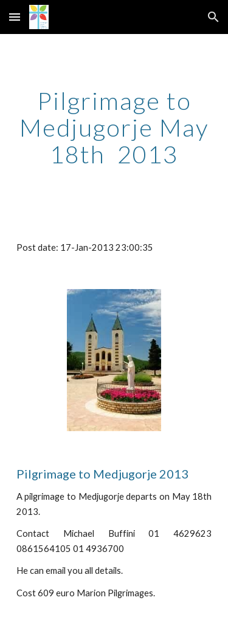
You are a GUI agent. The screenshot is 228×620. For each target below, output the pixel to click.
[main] (114, 127)
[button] (14, 16)
